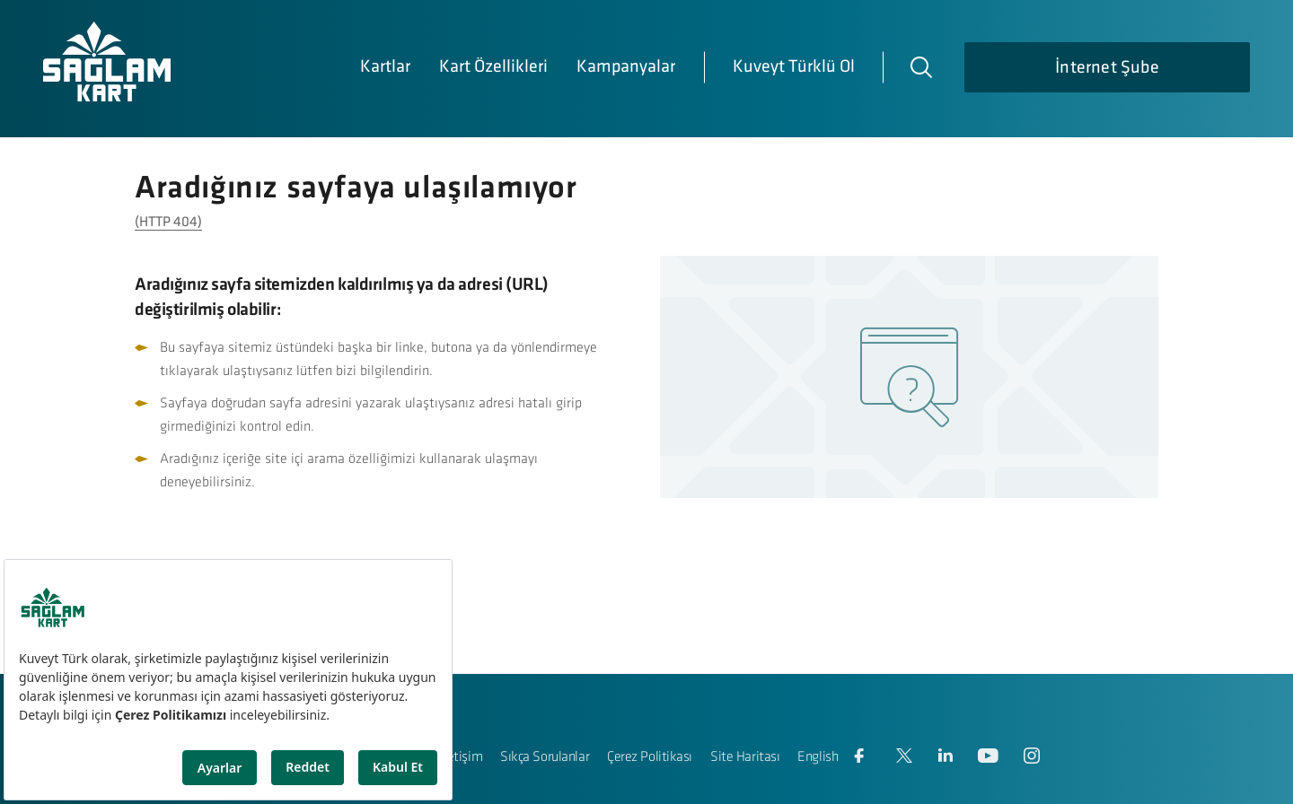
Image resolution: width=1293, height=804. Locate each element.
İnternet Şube (1107, 68)
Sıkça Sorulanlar (544, 757)
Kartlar (385, 67)
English (817, 757)
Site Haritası (744, 757)
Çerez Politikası (649, 757)
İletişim (461, 757)
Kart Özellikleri (493, 67)
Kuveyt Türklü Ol (794, 67)
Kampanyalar (625, 67)
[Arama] (920, 66)
